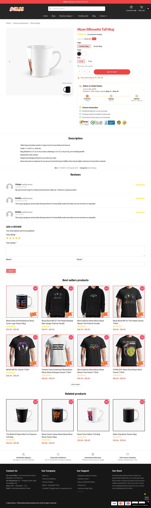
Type (79, 43)
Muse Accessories (21, 23)
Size (78, 58)
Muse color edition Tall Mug (88, 434)
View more (75, 384)
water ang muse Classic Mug (125, 434)
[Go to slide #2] (45, 101)
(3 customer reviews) (94, 34)
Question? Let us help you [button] (140, 505)
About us (45, 476)
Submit (10, 271)
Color (79, 50)
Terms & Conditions (49, 479)
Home (8, 23)
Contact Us (81, 485)
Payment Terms (83, 479)
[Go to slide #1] (34, 101)
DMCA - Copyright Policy (50, 485)
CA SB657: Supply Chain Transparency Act (57, 488)
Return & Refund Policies (86, 482)
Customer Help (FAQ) (85, 488)
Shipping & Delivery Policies (87, 476)
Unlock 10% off (147, 498)
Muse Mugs (35, 23)
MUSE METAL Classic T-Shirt (17, 370)
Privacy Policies (47, 482)
